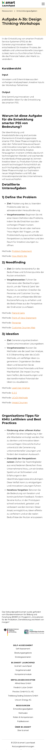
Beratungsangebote (23, 653)
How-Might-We (19, 256)
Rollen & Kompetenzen (23, 717)
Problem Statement (22, 251)
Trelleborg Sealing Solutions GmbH (23, 696)
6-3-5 (14, 393)
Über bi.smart (23, 730)
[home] (9, 4)
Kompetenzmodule (23, 674)
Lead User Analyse (21, 388)
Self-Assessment (23, 649)
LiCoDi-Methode (20, 398)
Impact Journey (20, 402)
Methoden (23, 713)
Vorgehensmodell (23, 670)
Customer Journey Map (23, 327)
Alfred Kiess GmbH (23, 683)
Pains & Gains (18, 313)
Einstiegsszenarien (23, 657)
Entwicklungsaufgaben (23, 709)
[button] (42, 4)
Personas (16, 323)
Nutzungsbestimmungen (23, 746)
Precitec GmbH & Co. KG (23, 692)
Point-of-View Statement (24, 318)
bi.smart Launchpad (23, 666)
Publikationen (23, 721)
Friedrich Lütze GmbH (23, 687)
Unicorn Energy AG (23, 700)
